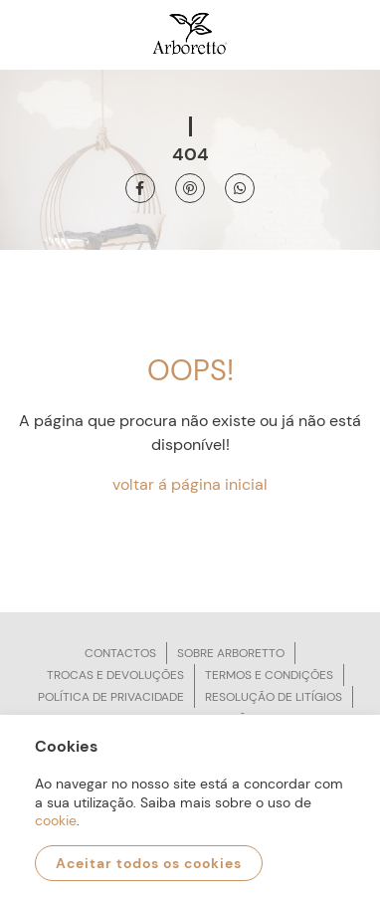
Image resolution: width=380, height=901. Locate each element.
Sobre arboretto (231, 653)
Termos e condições (269, 675)
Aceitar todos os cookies (149, 863)
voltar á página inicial (190, 484)
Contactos (120, 653)
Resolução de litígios (273, 697)
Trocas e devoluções (115, 675)
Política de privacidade (111, 697)
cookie (56, 820)
